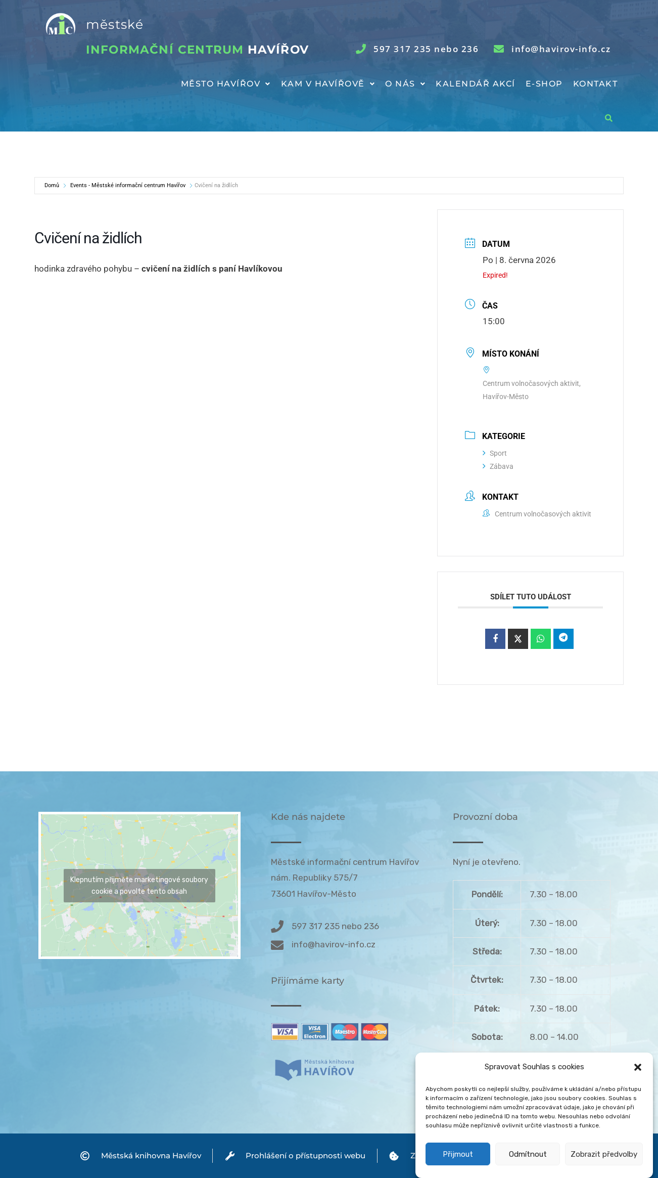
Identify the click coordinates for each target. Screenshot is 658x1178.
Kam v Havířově (328, 84)
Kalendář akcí (475, 84)
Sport (495, 453)
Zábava (498, 466)
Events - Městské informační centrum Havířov (127, 185)
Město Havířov (226, 84)
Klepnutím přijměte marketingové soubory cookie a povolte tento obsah (139, 886)
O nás (405, 84)
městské (115, 24)
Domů (51, 185)
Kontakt (595, 84)
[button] (638, 1087)
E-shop (544, 84)
